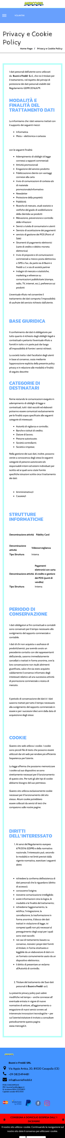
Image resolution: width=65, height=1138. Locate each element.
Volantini (19, 15)
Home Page (26, 48)
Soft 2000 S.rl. (25, 1131)
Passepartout (39, 1127)
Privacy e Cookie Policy (49, 48)
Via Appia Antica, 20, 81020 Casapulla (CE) (34, 1068)
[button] (4, 15)
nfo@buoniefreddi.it (20, 1080)
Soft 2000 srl (44, 1131)
